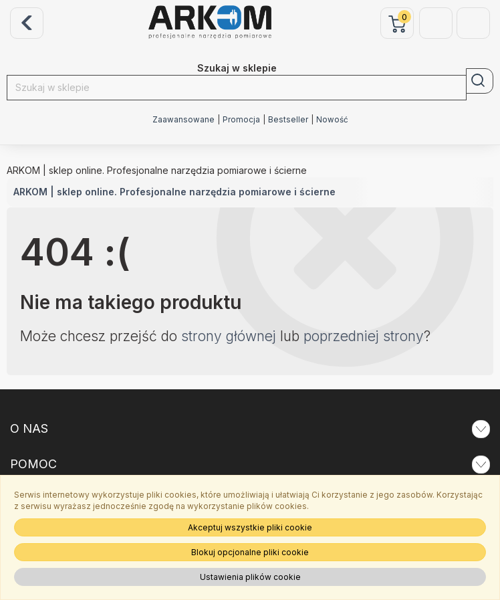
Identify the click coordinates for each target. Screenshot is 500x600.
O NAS (250, 428)
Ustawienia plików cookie (250, 577)
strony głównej (228, 336)
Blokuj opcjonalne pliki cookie (250, 552)
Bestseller (288, 119)
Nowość (332, 119)
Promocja (241, 119)
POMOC (250, 464)
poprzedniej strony (363, 336)
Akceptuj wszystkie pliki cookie (250, 527)
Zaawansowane (183, 119)
